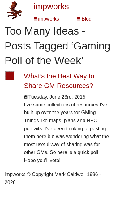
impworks (51, 6)
